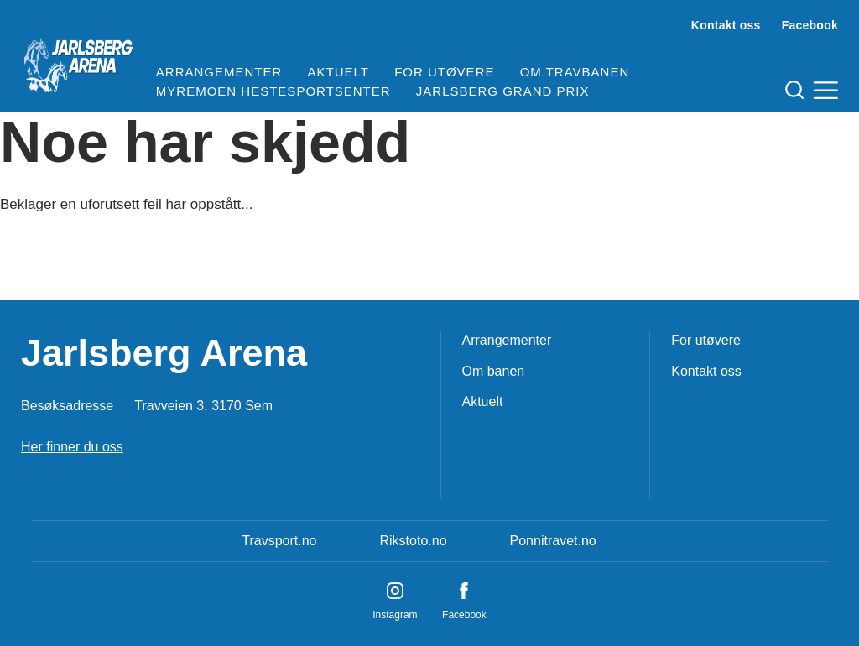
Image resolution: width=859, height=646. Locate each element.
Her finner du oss (72, 447)
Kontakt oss (726, 25)
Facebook (810, 25)
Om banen (493, 371)
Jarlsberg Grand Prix (503, 91)
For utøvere (444, 72)
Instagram (394, 615)
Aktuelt (338, 72)
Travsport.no (279, 541)
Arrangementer (219, 72)
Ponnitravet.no (553, 541)
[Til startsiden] (78, 59)
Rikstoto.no (412, 541)
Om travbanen (575, 72)
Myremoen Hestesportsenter (273, 91)
